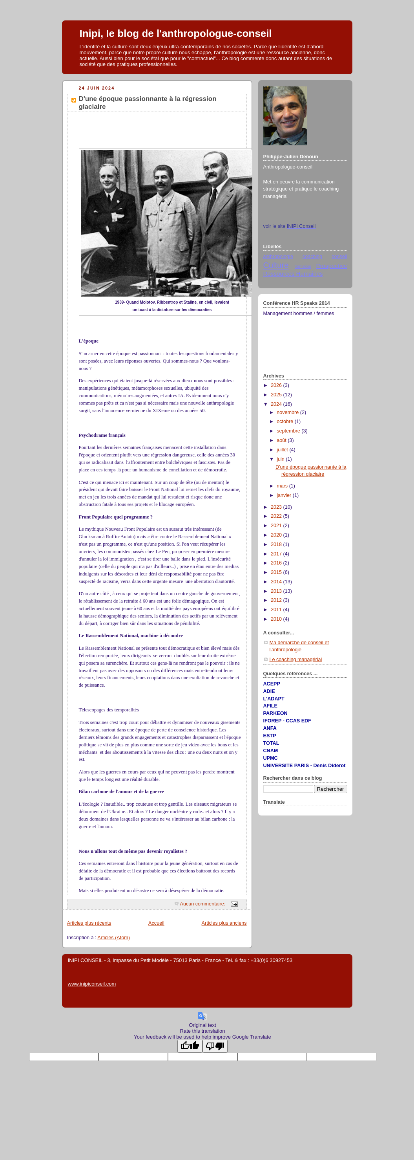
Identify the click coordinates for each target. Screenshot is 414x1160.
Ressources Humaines (293, 273)
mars (283, 486)
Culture (276, 265)
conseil (339, 256)
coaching (312, 256)
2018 (277, 544)
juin (281, 459)
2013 (277, 591)
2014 (277, 582)
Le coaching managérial (296, 659)
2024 (277, 404)
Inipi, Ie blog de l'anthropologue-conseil (176, 33)
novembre (288, 412)
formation (303, 266)
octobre (286, 421)
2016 (277, 563)
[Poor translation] (215, 1046)
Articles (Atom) (113, 937)
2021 (277, 525)
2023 (277, 507)
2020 (277, 535)
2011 (277, 609)
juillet (283, 450)
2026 (277, 385)
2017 (277, 554)
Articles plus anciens (224, 923)
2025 (277, 395)
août (282, 440)
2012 (277, 600)
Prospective (331, 265)
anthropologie (278, 256)
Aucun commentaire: (203, 904)
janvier (285, 495)
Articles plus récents (89, 923)
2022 (277, 516)
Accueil (156, 923)
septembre (289, 431)
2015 (277, 572)
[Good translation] (189, 1046)
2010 (277, 619)
